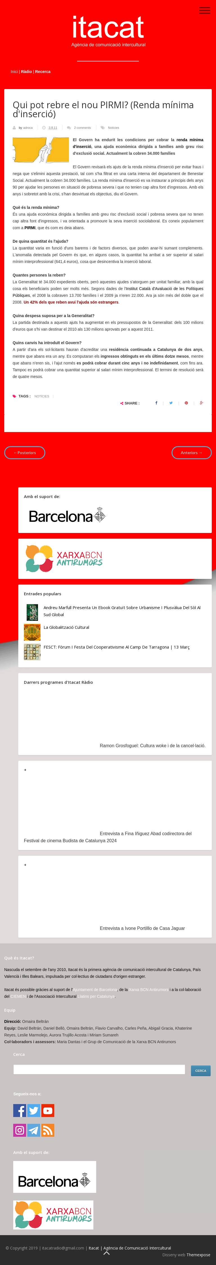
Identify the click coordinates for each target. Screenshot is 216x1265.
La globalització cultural (66, 627)
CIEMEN (18, 996)
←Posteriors (25, 452)
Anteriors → (191, 452)
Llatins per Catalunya (96, 996)
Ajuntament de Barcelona (95, 989)
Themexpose (198, 1254)
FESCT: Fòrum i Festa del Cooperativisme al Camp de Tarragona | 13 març (117, 647)
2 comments (82, 127)
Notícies (113, 127)
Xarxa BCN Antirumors (148, 989)
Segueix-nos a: (27, 1094)
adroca (28, 127)
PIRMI (29, 227)
